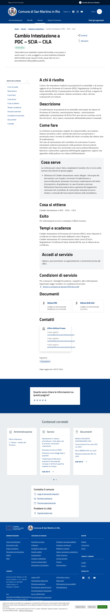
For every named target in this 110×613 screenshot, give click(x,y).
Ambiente (34, 545)
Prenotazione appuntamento (41, 587)
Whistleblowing (61, 587)
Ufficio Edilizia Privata (56, 328)
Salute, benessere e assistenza (67, 552)
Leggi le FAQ (35, 577)
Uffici (8, 558)
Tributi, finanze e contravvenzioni (61, 557)
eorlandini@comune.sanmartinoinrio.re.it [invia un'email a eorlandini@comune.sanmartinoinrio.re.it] (61, 347)
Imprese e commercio (63, 545)
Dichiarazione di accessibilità (66, 584)
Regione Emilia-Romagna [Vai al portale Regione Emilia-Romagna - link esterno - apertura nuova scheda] (16, 2)
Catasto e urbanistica (38, 558)
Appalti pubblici (36, 552)
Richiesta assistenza (38, 584)
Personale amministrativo (15, 552)
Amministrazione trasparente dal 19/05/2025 (41, 599)
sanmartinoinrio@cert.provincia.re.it (18, 597)
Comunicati (85, 545)
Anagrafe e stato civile (39, 548)
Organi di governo (12, 548)
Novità (29, 20)
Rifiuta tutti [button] (92, 607)
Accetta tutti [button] (102, 607)
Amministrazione (15, 20)
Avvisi (83, 548)
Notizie (83, 542)
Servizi (40, 20)
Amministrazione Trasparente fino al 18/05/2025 (41, 592)
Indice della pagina (17, 81)
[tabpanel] (22, 453)
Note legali (60, 580)
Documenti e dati (12, 545)
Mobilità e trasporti (62, 548)
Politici (8, 555)
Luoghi (83, 562)
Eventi (83, 566)
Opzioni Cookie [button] (80, 607)
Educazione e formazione (39, 565)
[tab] (53, 479)
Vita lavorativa (61, 565)
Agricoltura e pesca (37, 542)
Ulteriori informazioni (26, 611)
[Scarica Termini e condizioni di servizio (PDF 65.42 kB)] (59, 286)
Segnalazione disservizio (39, 580)
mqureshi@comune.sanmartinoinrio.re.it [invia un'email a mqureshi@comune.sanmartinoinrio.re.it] (61, 341)
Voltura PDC (52, 302)
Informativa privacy (63, 577)
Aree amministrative (13, 542)
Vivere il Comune (54, 20)
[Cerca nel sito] (99, 11)
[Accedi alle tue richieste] (89, 2)
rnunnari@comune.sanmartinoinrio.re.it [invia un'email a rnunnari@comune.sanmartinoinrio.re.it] (60, 335)
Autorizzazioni (36, 555)
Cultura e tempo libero (39, 562)
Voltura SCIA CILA (87, 302)
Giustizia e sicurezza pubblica (66, 542)
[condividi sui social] (82, 35)
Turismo (59, 562)
